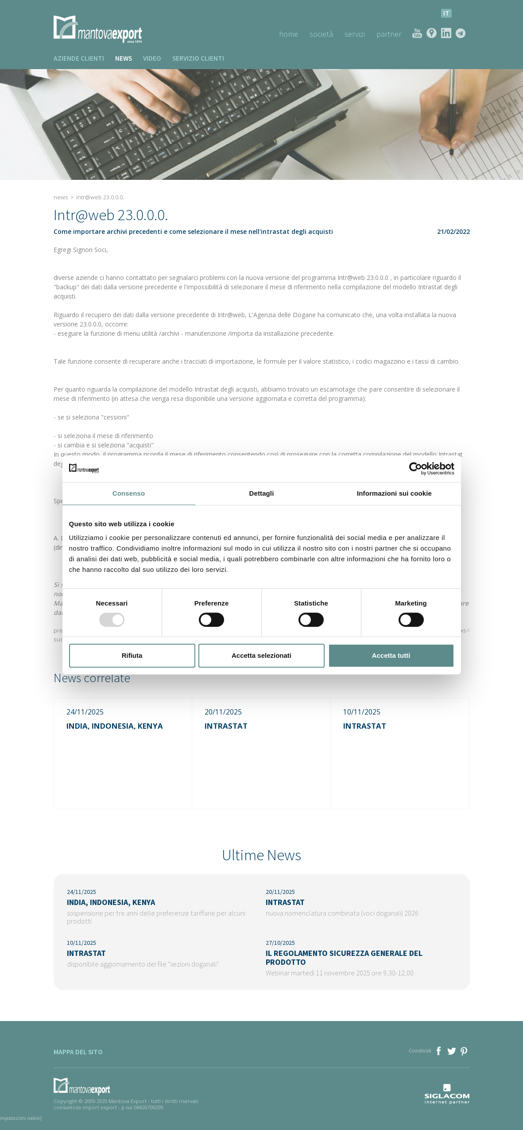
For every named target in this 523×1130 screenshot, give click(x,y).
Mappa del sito (78, 1052)
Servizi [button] (355, 34)
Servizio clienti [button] (198, 58)
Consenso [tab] (128, 493)
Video (152, 58)
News (123, 58)
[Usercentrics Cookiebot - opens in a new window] (415, 468)
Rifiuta (132, 655)
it (446, 13)
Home (288, 34)
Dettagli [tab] (261, 493)
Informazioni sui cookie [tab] (394, 493)
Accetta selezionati (261, 655)
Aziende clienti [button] (79, 58)
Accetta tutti (391, 655)
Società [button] (321, 34)
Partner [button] (388, 34)
